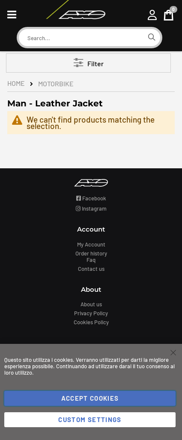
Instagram (91, 208)
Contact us (91, 268)
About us (91, 304)
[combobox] (81, 38)
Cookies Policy (91, 322)
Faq (91, 259)
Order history (91, 253)
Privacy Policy (91, 313)
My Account (91, 244)
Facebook (91, 198)
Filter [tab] (95, 63)
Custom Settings (89, 419)
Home (16, 83)
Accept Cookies (90, 398)
